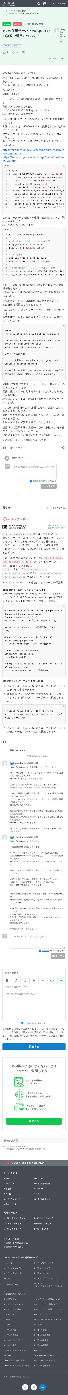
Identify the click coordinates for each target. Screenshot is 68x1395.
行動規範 (36, 481)
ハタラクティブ (10, 1314)
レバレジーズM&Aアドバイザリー (48, 1319)
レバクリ (7, 1325)
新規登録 (62, 3)
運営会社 (7, 1239)
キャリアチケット (11, 1299)
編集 (57, 528)
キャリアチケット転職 (13, 1309)
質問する (34, 1121)
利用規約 (16, 1239)
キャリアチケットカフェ (14, 1304)
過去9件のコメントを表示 (37, 756)
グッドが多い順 (58, 508)
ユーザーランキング (12, 1199)
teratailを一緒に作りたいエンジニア (28, 1163)
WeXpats (7, 1355)
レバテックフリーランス (14, 1218)
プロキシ (17, 46)
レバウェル (38, 1325)
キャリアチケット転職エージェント (48, 1309)
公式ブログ (38, 1178)
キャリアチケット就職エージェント (48, 1299)
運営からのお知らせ (42, 1184)
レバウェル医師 (10, 1345)
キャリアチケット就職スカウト (46, 1304)
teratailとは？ (10, 1178)
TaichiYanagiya (17, 525)
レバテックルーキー (12, 1224)
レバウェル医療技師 (42, 1335)
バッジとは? (9, 1184)
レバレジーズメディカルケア (15, 1350)
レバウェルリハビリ (12, 1340)
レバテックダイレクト (13, 1229)
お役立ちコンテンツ (42, 1199)
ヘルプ (36, 1194)
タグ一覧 (7, 1194)
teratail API (39, 1189)
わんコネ (37, 1350)
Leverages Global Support (45, 1355)
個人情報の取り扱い (21, 1243)
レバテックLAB (41, 1229)
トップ (4, 11)
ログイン (52, 3)
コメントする (48, 486)
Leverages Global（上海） (15, 1360)
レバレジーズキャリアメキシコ (46, 1360)
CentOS (7, 46)
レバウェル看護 (40, 1330)
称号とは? (8, 1189)
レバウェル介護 (10, 1330)
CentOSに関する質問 (18, 11)
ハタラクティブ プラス (43, 1314)
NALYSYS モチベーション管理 (16, 1366)
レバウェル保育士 (11, 1335)
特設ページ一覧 (10, 1204)
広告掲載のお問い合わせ (14, 1247)
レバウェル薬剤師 (41, 1345)
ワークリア (8, 1319)
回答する (34, 1046)
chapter (62, 30)
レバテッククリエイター (45, 1218)
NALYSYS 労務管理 (42, 1366)
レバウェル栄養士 (41, 1340)
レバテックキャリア (43, 1224)
